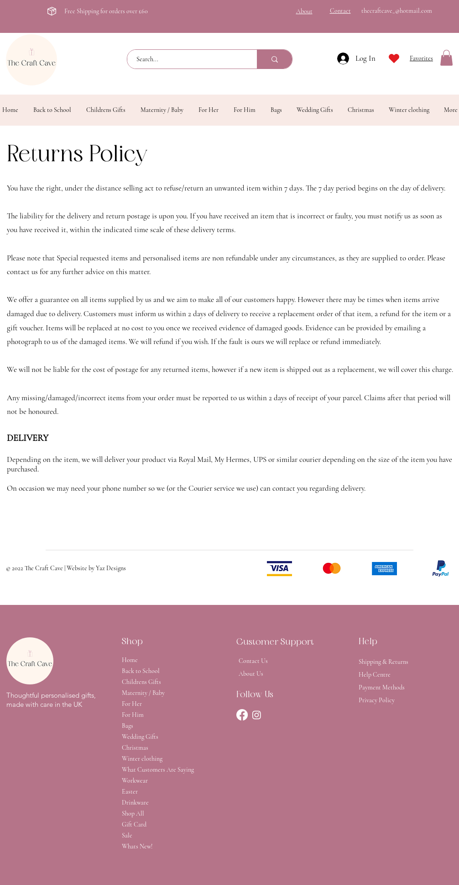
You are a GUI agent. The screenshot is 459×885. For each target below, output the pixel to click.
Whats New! (137, 846)
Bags (127, 726)
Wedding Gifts (140, 737)
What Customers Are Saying (154, 770)
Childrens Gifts (141, 682)
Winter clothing (142, 759)
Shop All (133, 813)
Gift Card (134, 824)
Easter (130, 791)
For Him (133, 715)
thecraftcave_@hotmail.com (396, 11)
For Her (132, 704)
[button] (446, 58)
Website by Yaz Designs (96, 568)
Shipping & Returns (383, 662)
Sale (127, 835)
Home (130, 660)
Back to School (141, 671)
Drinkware (135, 802)
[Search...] (187, 59)
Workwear (135, 780)
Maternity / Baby (143, 693)
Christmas (135, 748)
